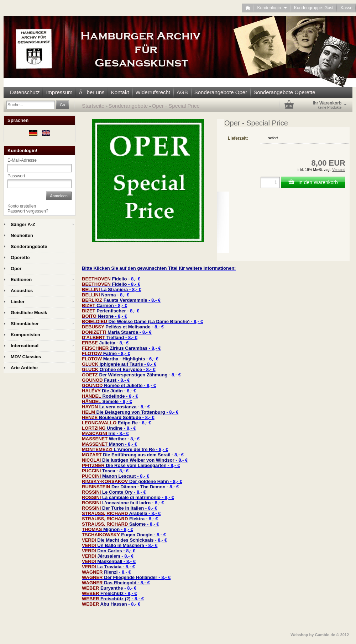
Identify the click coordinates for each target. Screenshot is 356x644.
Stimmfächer (25, 323)
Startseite (93, 106)
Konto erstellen (21, 206)
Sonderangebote (128, 106)
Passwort (16, 175)
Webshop (299, 635)
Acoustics (22, 290)
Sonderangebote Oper (220, 92)
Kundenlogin (272, 7)
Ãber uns (92, 92)
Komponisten (25, 334)
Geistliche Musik (29, 312)
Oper (16, 268)
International (24, 345)
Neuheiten (22, 235)
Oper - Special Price (176, 106)
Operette (20, 257)
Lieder (18, 301)
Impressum (59, 92)
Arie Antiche (24, 367)
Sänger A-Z (23, 224)
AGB (182, 92)
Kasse (346, 7)
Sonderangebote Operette (284, 92)
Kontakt (120, 92)
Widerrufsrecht (153, 92)
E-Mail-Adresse (22, 160)
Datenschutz (25, 92)
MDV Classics (26, 356)
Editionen (21, 279)
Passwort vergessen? (27, 211)
